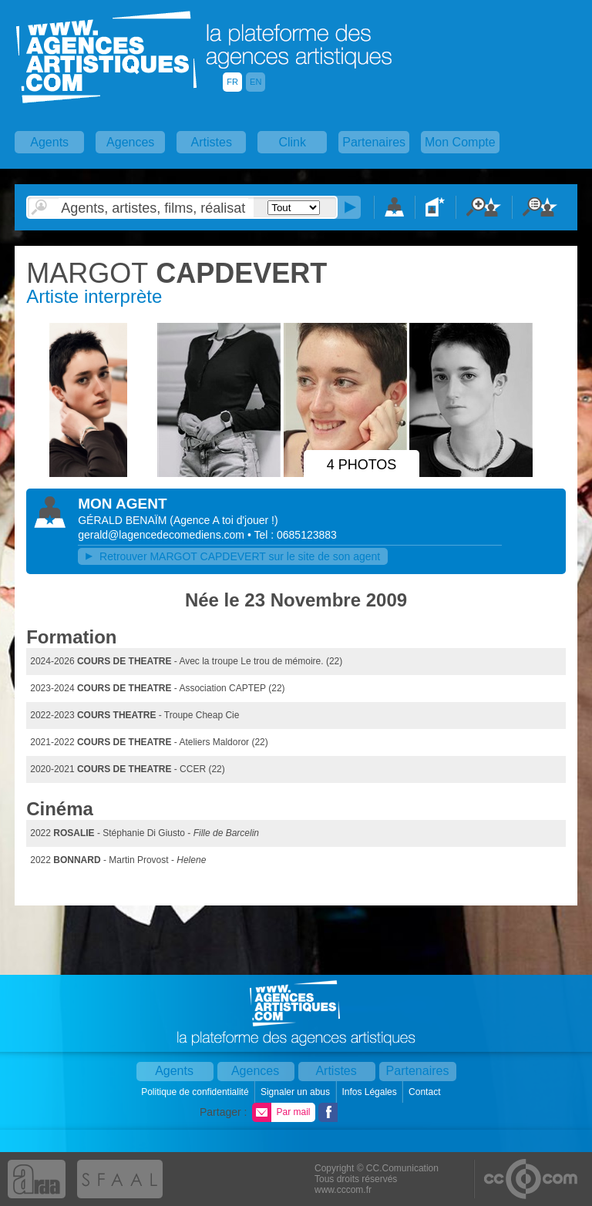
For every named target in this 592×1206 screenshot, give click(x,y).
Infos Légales (370, 1092)
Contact (426, 1092)
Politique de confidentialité (196, 1092)
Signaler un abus (296, 1092)
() (224, 520)
